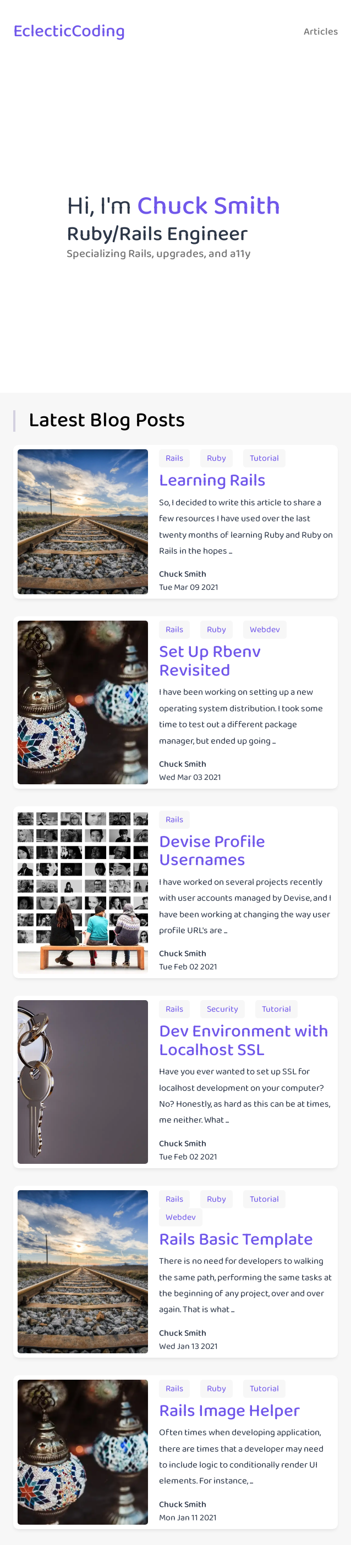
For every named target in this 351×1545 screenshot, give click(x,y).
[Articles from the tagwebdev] (265, 630)
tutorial (264, 458)
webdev (265, 630)
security (222, 1009)
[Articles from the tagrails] (174, 458)
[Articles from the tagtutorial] (264, 458)
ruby (216, 458)
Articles (321, 32)
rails (174, 458)
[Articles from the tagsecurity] (222, 1009)
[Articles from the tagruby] (216, 458)
